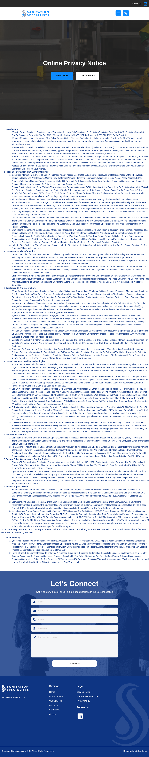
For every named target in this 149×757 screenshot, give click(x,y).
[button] (118, 13)
